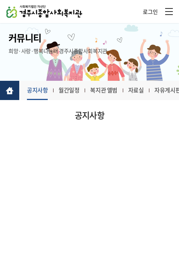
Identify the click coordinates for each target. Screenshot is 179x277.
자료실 (136, 90)
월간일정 (69, 90)
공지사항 (37, 90)
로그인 (150, 11)
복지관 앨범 (103, 90)
